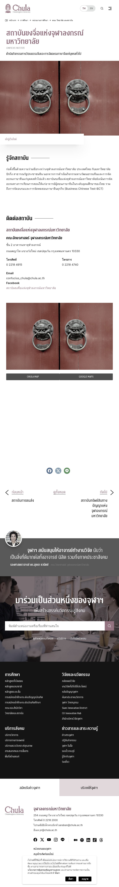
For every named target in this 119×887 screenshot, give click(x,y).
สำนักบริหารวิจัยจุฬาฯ (72, 719)
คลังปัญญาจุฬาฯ (70, 692)
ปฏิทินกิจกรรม (69, 740)
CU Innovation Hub (71, 713)
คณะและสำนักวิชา (13, 708)
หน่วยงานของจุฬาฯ (42, 849)
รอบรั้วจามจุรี (68, 751)
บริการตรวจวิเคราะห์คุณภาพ (18, 746)
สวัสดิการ (61, 639)
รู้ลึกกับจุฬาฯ (68, 756)
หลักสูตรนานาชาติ (13, 686)
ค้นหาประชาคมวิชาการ (72, 697)
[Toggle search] (102, 8)
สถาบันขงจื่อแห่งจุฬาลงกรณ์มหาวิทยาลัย (31, 288)
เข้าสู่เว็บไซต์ (11, 139)
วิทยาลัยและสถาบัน (14, 713)
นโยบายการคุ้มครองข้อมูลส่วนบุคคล (44, 870)
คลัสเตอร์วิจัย (68, 681)
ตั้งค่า (57, 873)
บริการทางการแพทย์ (14, 740)
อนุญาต (85, 879)
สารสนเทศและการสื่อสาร (16, 751)
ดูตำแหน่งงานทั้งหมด (43, 639)
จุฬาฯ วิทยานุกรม (70, 702)
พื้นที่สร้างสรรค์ (12, 756)
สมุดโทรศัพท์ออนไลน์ (43, 854)
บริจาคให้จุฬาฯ (89, 787)
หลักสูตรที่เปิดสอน (14, 681)
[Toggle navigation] (110, 8)
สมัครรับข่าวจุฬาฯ (30, 787)
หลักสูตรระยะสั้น (12, 692)
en (91, 8)
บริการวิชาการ (11, 735)
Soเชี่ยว (65, 762)
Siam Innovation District (74, 708)
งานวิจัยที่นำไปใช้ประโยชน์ (74, 686)
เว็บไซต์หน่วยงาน (78, 639)
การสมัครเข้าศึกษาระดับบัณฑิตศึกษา (23, 702)
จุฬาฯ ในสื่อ (67, 746)
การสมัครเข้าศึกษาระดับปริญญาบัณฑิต (24, 697)
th (84, 8)
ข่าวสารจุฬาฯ (68, 735)
